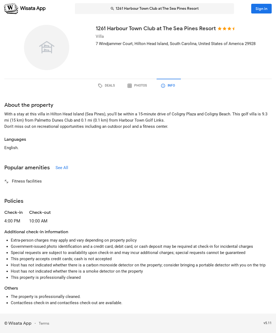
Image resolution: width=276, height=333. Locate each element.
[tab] (107, 86)
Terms (44, 323)
